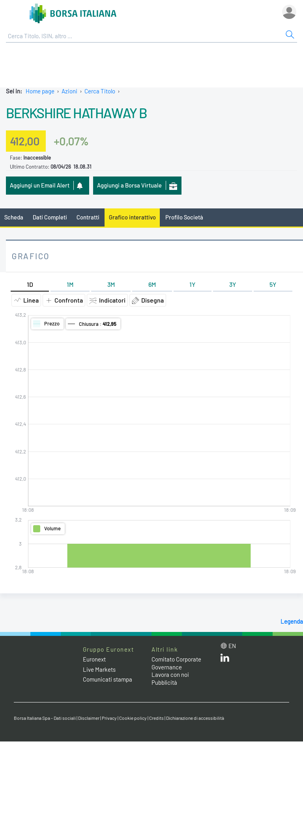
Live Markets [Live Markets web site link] (99, 669)
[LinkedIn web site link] (225, 659)
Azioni (69, 91)
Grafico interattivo (132, 217)
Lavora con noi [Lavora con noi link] (170, 674)
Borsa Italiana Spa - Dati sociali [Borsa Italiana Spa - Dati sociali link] (45, 718)
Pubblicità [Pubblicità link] (164, 682)
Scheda (13, 217)
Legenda (292, 621)
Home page (40, 91)
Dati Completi (50, 217)
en (232, 645)
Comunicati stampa (107, 679)
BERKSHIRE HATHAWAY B (76, 112)
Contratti (88, 217)
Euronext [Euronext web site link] (94, 659)
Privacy (109, 718)
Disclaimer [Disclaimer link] (88, 718)
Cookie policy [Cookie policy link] (133, 718)
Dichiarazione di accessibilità (195, 718)
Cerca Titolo (99, 91)
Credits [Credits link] (156, 718)
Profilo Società (184, 217)
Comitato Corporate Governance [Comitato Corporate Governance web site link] (176, 663)
